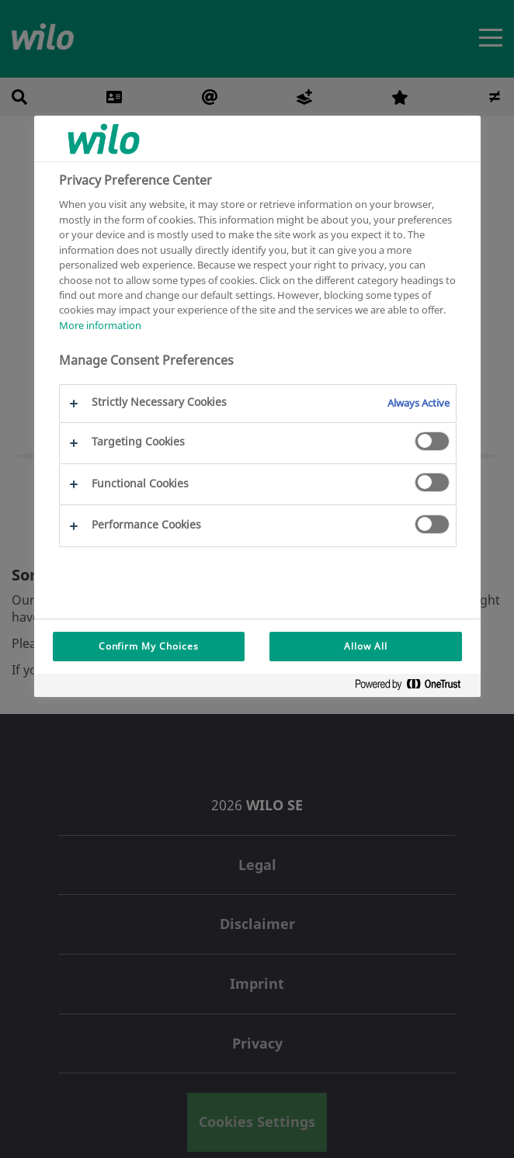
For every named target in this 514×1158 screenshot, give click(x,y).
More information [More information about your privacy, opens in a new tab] (100, 325)
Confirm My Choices (149, 646)
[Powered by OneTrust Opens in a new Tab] (414, 687)
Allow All (365, 646)
